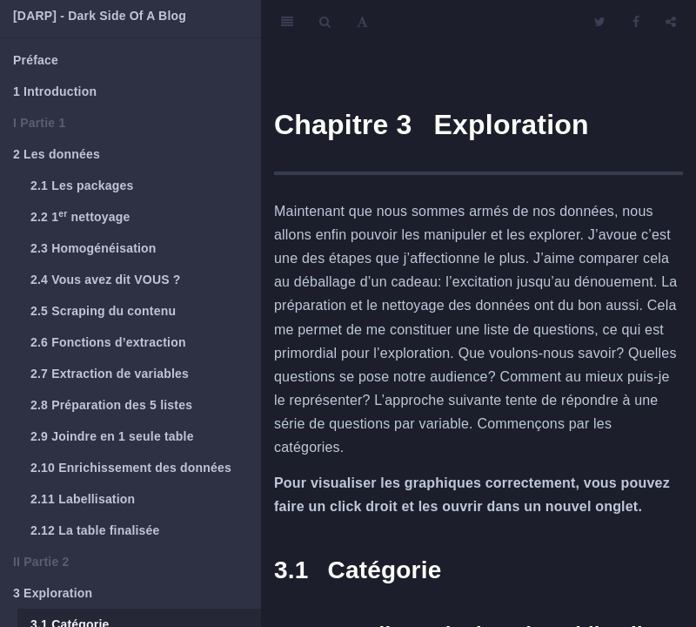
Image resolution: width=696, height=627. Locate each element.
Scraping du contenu (103, 311)
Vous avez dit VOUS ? (105, 280)
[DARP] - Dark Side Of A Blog (99, 16)
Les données (56, 154)
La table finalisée (95, 530)
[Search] (325, 22)
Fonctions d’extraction (108, 342)
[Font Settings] (362, 22)
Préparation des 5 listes (111, 405)
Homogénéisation (93, 248)
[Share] (670, 22)
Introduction (55, 91)
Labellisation (82, 499)
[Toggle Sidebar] (287, 22)
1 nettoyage (80, 216)
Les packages (81, 185)
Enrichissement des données (130, 468)
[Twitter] (600, 22)
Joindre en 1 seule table (112, 436)
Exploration (52, 593)
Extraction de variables (109, 374)
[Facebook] (635, 22)
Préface (35, 60)
